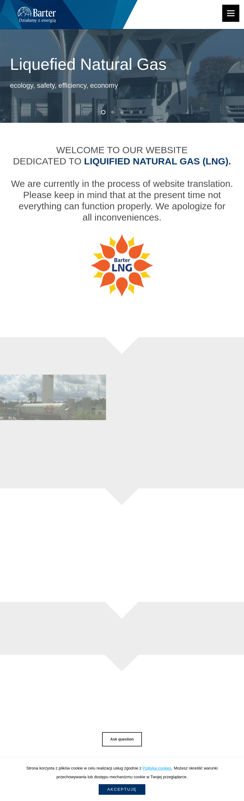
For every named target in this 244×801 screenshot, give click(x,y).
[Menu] (230, 13)
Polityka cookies (157, 768)
